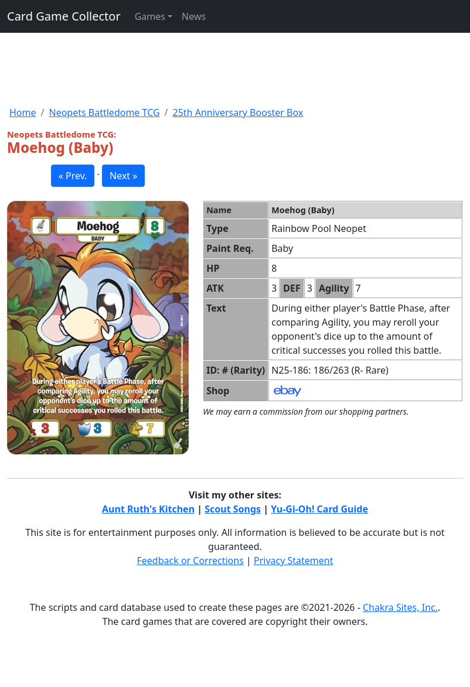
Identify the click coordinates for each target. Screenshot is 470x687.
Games (150, 16)
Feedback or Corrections (190, 560)
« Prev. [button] (73, 175)
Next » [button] (123, 175)
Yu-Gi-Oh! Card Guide (319, 509)
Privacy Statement (293, 560)
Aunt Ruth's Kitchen (148, 509)
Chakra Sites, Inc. (400, 607)
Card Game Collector (64, 16)
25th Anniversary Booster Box (238, 112)
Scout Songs (233, 509)
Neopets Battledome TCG (104, 112)
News (194, 16)
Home (22, 112)
